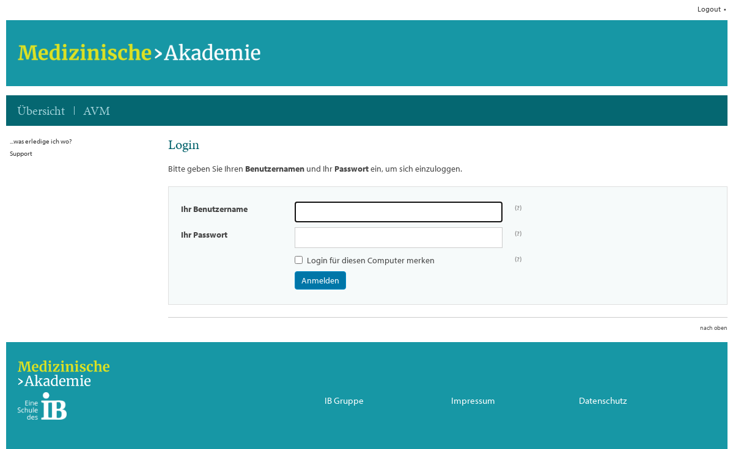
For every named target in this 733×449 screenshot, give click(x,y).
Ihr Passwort (204, 234)
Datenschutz (603, 400)
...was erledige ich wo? (41, 141)
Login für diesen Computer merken (371, 260)
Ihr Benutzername (214, 208)
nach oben (713, 328)
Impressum (473, 400)
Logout (709, 9)
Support (21, 153)
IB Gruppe (344, 400)
